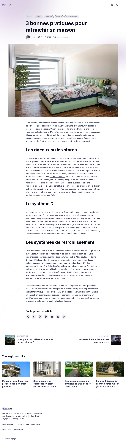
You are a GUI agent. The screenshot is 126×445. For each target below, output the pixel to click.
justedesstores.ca (57, 176)
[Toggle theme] (117, 5)
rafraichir (49, 17)
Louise (34, 37)
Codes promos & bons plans (28, 425)
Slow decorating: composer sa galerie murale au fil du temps (44, 384)
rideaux (59, 17)
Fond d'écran (7, 425)
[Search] (112, 5)
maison (29, 17)
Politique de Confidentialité (12, 429)
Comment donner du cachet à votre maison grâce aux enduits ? (107, 384)
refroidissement (71, 17)
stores (39, 17)
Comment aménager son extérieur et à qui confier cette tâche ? (78, 384)
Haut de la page (9, 439)
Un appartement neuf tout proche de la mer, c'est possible (15, 384)
